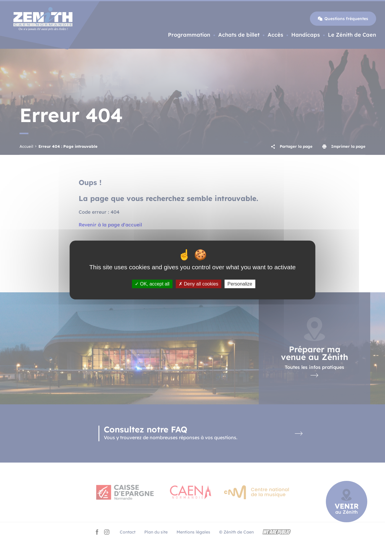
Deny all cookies (198, 283)
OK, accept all (152, 283)
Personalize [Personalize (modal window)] (239, 283)
